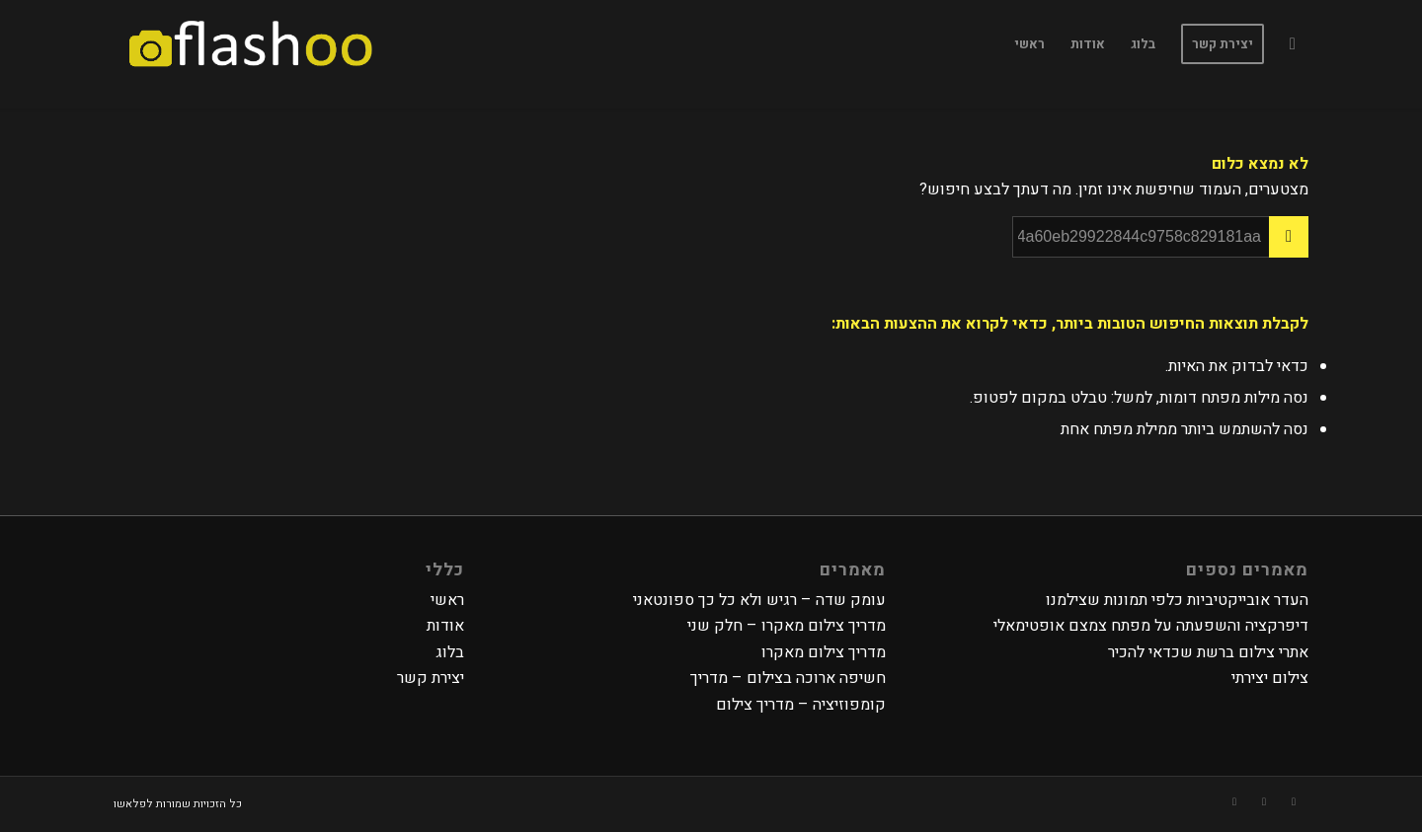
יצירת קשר (430, 678)
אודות (445, 626)
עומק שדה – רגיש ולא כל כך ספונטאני (759, 600)
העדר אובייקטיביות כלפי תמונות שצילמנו (1177, 600)
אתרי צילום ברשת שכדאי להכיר (1208, 652)
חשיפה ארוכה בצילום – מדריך (788, 678)
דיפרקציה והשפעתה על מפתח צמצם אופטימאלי (1150, 626)
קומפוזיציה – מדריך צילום (801, 705)
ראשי (447, 600)
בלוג (449, 652)
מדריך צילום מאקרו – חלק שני (786, 626)
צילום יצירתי (1269, 678)
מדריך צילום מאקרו (823, 652)
